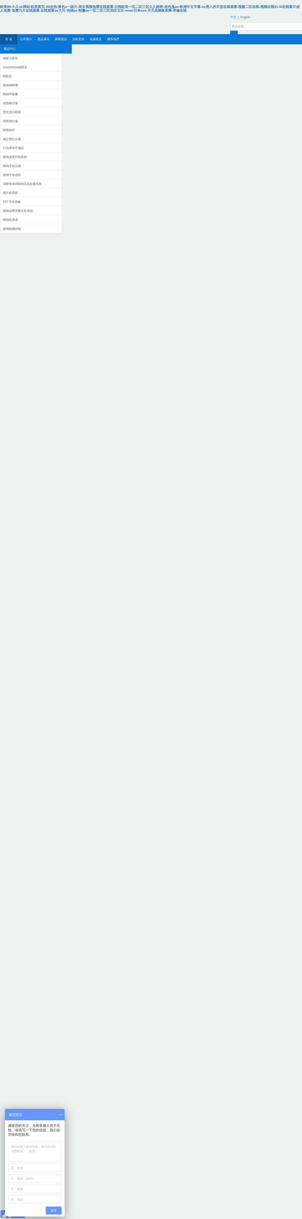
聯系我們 (113, 39)
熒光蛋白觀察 (12, 112)
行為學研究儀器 (13, 148)
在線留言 (96, 39)
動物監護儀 (10, 220)
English (245, 17)
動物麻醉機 (10, 85)
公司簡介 (26, 39)
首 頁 (8, 39)
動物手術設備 (12, 166)
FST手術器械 (12, 202)
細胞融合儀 (10, 103)
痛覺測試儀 (10, 121)
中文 (233, 17)
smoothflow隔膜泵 (15, 67)
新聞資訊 (61, 39)
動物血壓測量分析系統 (18, 211)
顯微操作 (9, 130)
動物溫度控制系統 (15, 157)
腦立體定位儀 (12, 139)
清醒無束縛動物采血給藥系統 (22, 184)
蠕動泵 (7, 76)
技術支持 (78, 39)
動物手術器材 (12, 175)
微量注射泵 (10, 58)
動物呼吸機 (10, 94)
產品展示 (43, 39)
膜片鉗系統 (10, 193)
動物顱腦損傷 (12, 228)
